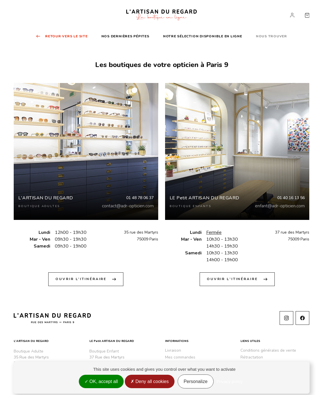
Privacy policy (229, 381)
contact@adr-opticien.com (128, 206)
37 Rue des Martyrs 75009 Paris (107, 360)
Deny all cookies (150, 381)
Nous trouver (271, 36)
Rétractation (251, 357)
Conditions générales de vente (268, 350)
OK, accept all (101, 381)
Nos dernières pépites (125, 36)
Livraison (173, 350)
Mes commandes (180, 357)
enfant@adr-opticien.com (280, 206)
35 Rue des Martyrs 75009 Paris (31, 360)
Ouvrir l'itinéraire (85, 279)
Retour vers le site (62, 36)
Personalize (196, 381)
